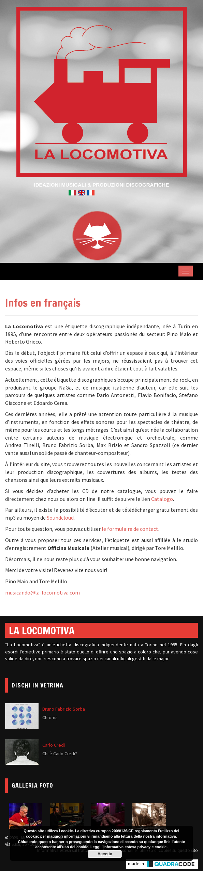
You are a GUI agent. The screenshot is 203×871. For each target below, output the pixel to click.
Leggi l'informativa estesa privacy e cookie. (129, 847)
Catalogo (162, 498)
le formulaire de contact (130, 528)
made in (162, 864)
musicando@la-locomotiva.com (42, 592)
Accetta (105, 854)
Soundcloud (60, 517)
